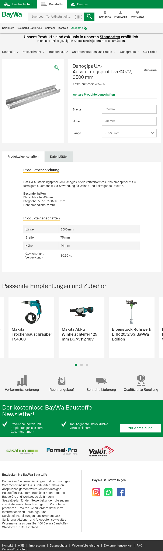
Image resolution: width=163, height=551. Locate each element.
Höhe (76, 121)
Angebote (77, 28)
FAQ (139, 545)
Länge (77, 133)
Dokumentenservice (118, 545)
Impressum (37, 545)
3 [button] (87, 365)
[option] (33, 97)
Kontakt (63, 28)
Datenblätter (59, 156)
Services (50, 28)
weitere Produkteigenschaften (94, 94)
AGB (21, 545)
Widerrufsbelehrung (85, 545)
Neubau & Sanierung (29, 28)
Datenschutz (58, 545)
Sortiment (8, 28)
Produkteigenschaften (22, 156)
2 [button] (81, 365)
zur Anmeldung (140, 428)
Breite (77, 109)
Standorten (110, 36)
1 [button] (76, 365)
